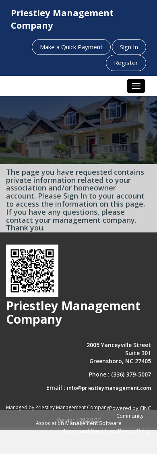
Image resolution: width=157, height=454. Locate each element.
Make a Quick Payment (71, 47)
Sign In (129, 47)
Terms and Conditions (90, 430)
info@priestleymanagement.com (109, 387)
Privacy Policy (134, 430)
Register (126, 63)
